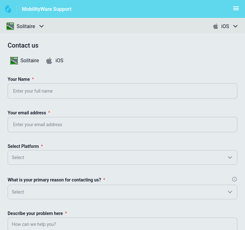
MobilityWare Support (46, 9)
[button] (236, 10)
